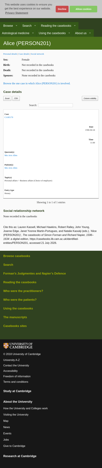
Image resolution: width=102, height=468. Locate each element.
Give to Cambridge (14, 446)
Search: (51, 105)
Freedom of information (16, 376)
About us (81, 33)
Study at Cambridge (17, 391)
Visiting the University (16, 414)
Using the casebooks (52, 33)
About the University (17, 401)
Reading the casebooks (56, 25)
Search (27, 25)
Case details (24, 54)
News (6, 427)
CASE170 (8, 117)
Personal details (10, 54)
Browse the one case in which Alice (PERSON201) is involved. (36, 83)
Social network (37, 54)
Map (5, 421)
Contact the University (16, 365)
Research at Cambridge (19, 456)
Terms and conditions (15, 381)
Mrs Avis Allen (10, 155)
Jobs (6, 439)
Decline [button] (62, 9)
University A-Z (11, 360)
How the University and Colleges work (25, 408)
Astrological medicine (15, 33)
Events (7, 433)
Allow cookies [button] (83, 9)
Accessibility (10, 371)
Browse (8, 25)
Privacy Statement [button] (16, 13)
